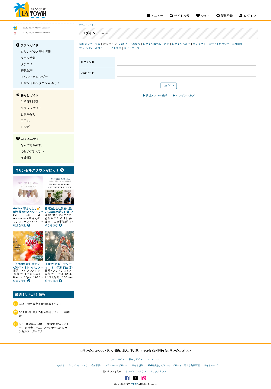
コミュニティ (153, 359)
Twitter (135, 378)
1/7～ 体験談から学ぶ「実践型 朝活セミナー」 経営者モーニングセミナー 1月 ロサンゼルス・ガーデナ (44, 327)
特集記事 (27, 70)
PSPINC (134, 384)
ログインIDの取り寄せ (156, 43)
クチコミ (27, 64)
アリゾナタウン (158, 371)
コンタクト (199, 43)
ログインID (87, 62)
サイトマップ (132, 48)
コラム (25, 120)
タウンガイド (117, 359)
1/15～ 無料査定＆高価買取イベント (40, 303)
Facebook (127, 378)
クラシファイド (31, 108)
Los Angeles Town (29, 10)
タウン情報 (28, 58)
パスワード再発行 (129, 43)
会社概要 (237, 43)
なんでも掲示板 (31, 145)
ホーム (82, 25)
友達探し (27, 157)
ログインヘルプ (181, 43)
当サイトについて (219, 43)
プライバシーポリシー (92, 48)
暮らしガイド (135, 359)
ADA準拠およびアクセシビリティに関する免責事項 (173, 365)
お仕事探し (28, 114)
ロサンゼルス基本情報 (36, 51)
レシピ (25, 126)
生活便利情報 (30, 101)
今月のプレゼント (33, 151)
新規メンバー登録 (89, 43)
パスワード (87, 72)
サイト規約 (114, 48)
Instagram (144, 378)
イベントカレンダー (34, 76)
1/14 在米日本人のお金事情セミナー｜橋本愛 (44, 314)
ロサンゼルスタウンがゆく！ (40, 83)
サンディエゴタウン (136, 371)
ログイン (91, 25)
